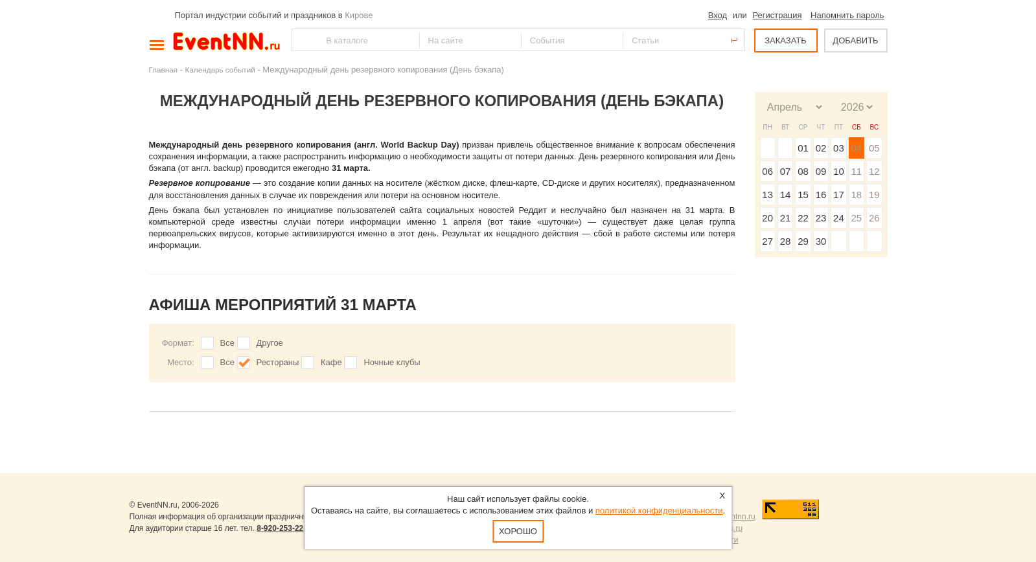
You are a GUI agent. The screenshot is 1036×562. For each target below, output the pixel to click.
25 (856, 217)
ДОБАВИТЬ (855, 40)
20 (767, 217)
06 (767, 171)
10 (838, 171)
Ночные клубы (391, 362)
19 (874, 194)
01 (803, 147)
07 (785, 171)
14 (785, 194)
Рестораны (278, 362)
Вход (717, 15)
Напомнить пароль (847, 15)
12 (874, 171)
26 (874, 217)
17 (838, 194)
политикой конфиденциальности (659, 510)
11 (856, 171)
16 (821, 194)
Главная (163, 69)
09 (821, 171)
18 (856, 194)
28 (785, 241)
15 (803, 194)
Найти (302, 39)
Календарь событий (220, 69)
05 (874, 147)
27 (767, 241)
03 (838, 147)
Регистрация (776, 15)
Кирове (359, 15)
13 (767, 194)
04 (856, 147)
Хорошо (518, 531)
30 (821, 241)
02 (821, 147)
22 (803, 217)
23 (821, 217)
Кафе (331, 362)
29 (803, 241)
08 (803, 171)
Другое (270, 343)
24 (838, 217)
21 (785, 217)
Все (227, 343)
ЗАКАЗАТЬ (786, 40)
